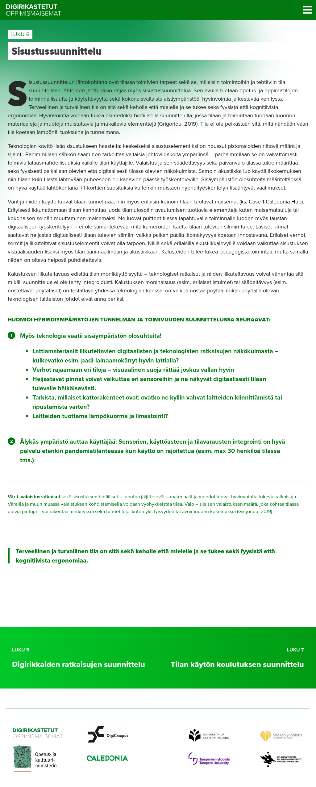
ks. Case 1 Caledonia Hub (271, 202)
